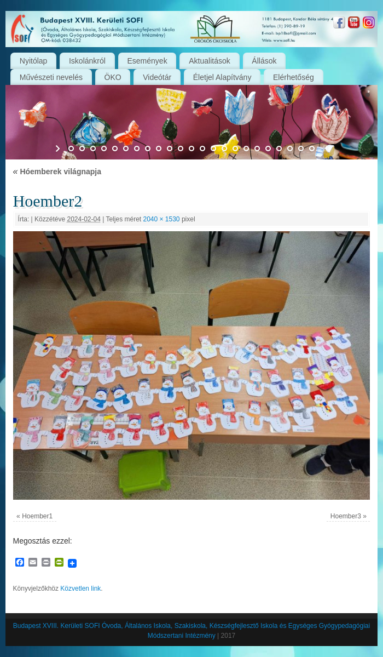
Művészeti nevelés (51, 77)
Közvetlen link (80, 588)
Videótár (157, 77)
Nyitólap (34, 60)
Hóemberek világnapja (57, 171)
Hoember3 (345, 516)
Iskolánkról (87, 60)
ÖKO (113, 77)
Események (147, 60)
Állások (264, 60)
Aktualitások (209, 60)
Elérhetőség (293, 77)
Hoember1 (37, 516)
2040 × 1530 (161, 219)
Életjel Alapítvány (222, 77)
